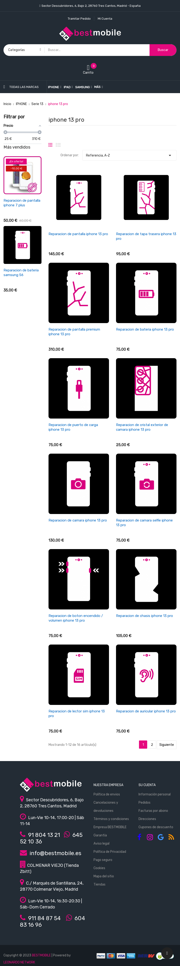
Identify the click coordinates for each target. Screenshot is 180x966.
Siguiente (166, 745)
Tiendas (99, 884)
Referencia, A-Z (129, 154)
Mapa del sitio (104, 876)
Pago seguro (103, 860)
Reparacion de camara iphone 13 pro (78, 520)
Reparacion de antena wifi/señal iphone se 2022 (21, 344)
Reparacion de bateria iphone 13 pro (145, 329)
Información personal (155, 794)
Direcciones (147, 819)
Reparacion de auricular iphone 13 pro (146, 711)
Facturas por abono (153, 811)
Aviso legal (101, 844)
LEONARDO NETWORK (19, 962)
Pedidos (144, 803)
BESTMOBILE (41, 955)
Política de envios (107, 794)
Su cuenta (147, 785)
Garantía (100, 835)
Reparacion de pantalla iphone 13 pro (78, 234)
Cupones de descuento (156, 827)
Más (97, 87)
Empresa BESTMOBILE (110, 827)
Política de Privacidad (110, 852)
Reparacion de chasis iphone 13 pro (144, 616)
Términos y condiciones (111, 819)
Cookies (99, 868)
